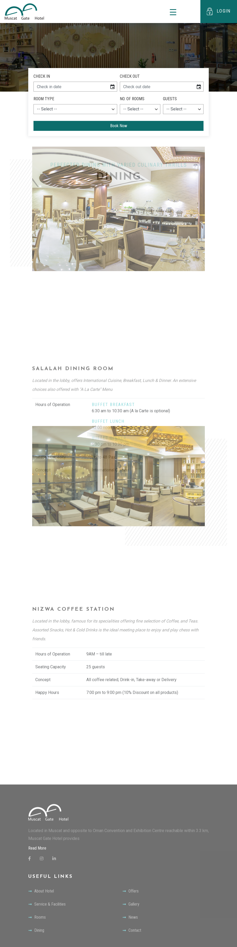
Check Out (130, 76)
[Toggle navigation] (173, 11)
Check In (41, 76)
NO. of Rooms (132, 98)
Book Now (118, 125)
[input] (70, 87)
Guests (170, 98)
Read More (37, 937)
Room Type (43, 98)
